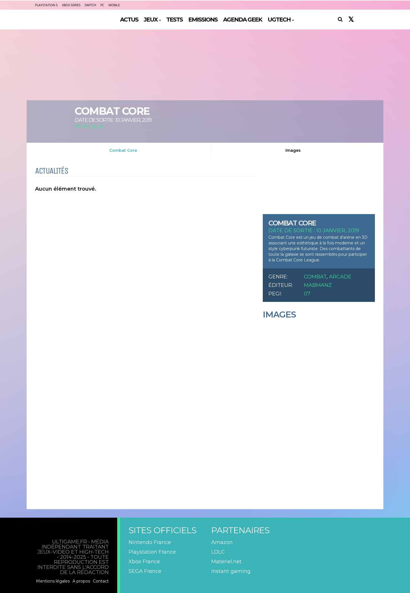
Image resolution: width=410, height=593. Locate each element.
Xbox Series (71, 5)
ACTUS (129, 19)
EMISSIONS (202, 19)
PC (102, 5)
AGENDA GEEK (242, 19)
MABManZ (318, 285)
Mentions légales (53, 581)
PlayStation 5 (46, 5)
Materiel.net (226, 561)
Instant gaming (231, 571)
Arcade (340, 277)
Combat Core (123, 150)
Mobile (114, 5)
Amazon (222, 542)
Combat (315, 277)
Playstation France (152, 552)
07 (307, 294)
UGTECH (279, 19)
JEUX (150, 19)
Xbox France (144, 561)
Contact (101, 581)
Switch (90, 5)
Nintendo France (150, 542)
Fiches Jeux (89, 126)
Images (293, 150)
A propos (81, 581)
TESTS (174, 19)
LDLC (218, 552)
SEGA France (145, 571)
